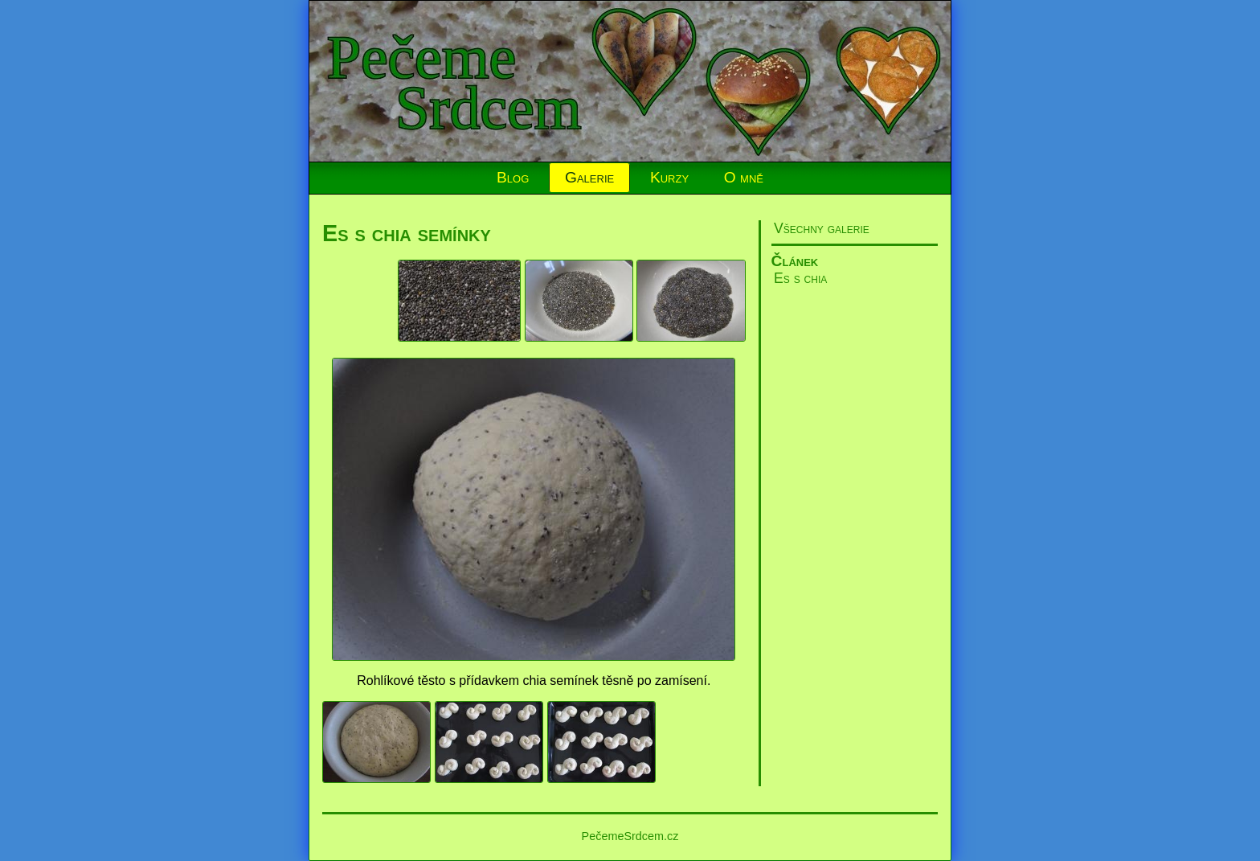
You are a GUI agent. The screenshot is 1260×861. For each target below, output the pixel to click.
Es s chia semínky (406, 233)
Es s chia (800, 278)
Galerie (589, 177)
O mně (743, 177)
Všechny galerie (821, 228)
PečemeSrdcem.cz (630, 836)
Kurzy (669, 177)
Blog (513, 177)
